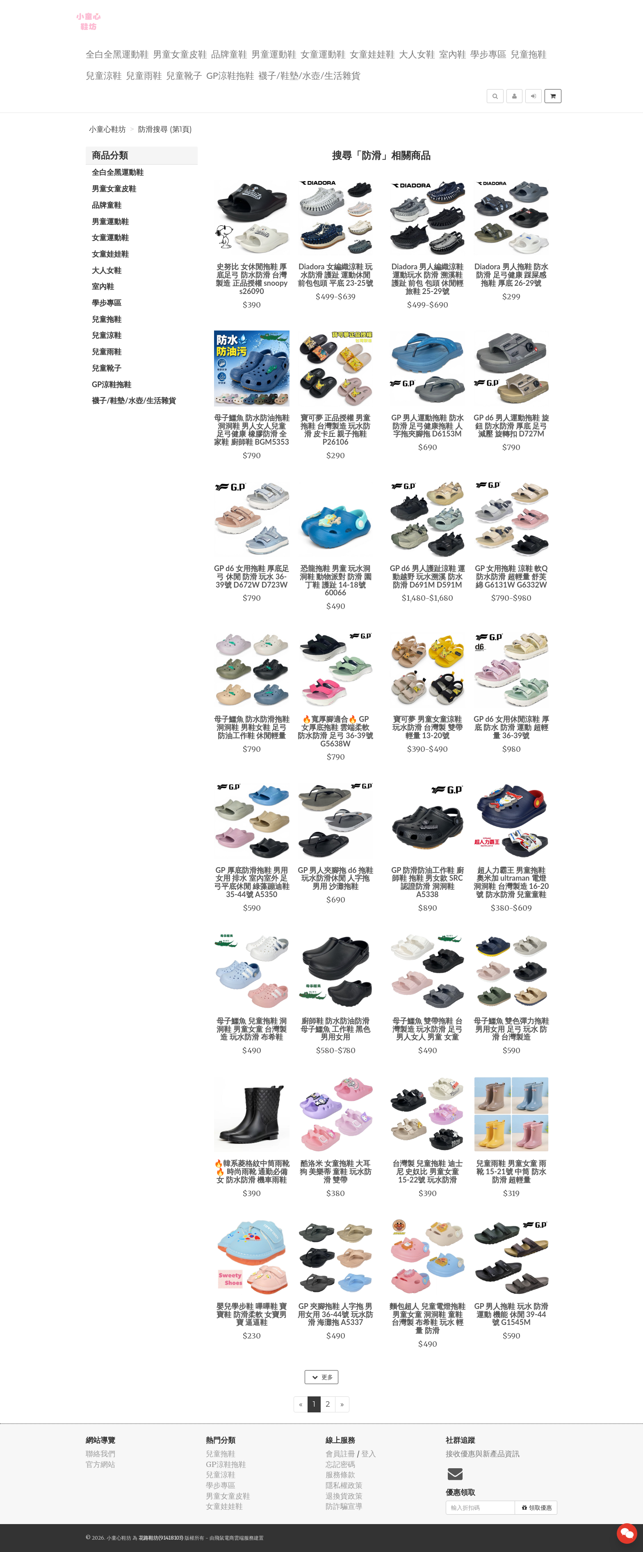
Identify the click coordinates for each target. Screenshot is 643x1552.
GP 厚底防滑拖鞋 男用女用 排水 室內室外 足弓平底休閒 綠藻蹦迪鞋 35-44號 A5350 (252, 882)
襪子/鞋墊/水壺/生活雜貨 (309, 75)
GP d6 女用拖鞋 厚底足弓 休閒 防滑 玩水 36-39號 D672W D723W (251, 576)
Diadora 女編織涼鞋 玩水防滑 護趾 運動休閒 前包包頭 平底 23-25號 (335, 274)
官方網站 (100, 1464)
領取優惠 (537, 1507)
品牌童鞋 (229, 53)
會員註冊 (340, 1453)
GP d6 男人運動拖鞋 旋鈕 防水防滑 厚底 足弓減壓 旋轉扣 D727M (511, 426)
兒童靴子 (184, 75)
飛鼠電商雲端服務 (234, 1538)
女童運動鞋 (323, 53)
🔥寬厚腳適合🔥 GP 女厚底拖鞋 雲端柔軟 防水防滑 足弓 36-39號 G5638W (335, 731)
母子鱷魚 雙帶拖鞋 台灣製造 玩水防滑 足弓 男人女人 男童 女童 (427, 1029)
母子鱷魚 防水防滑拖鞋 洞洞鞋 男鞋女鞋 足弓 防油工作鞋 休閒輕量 (252, 727)
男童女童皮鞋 (180, 53)
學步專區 (488, 53)
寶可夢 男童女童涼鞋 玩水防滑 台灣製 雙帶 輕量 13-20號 (427, 727)
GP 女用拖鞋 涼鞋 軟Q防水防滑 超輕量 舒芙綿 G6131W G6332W (511, 576)
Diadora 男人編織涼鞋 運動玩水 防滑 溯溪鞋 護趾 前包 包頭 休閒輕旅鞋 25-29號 (427, 278)
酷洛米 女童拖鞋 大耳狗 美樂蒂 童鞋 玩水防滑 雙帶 (336, 1171)
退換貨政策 (344, 1496)
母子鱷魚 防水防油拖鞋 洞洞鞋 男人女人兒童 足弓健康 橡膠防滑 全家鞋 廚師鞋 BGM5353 (252, 429)
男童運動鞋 (273, 53)
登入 (368, 1453)
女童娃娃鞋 (372, 53)
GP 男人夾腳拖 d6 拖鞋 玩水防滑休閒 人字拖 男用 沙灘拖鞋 (335, 878)
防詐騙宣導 (344, 1506)
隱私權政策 (344, 1485)
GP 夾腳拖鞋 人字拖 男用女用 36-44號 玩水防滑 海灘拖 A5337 (335, 1314)
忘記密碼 (340, 1464)
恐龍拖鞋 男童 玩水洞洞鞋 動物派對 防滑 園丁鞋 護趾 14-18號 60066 (336, 580)
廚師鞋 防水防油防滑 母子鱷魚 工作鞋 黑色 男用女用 (336, 1029)
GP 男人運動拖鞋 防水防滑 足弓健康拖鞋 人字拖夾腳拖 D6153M (427, 426)
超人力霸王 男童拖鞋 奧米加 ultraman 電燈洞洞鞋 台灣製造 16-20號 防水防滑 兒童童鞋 (511, 882)
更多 (322, 1377)
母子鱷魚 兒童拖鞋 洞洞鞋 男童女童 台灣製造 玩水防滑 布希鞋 (252, 1029)
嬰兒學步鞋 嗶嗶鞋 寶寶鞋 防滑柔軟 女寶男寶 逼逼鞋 (252, 1314)
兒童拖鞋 (529, 53)
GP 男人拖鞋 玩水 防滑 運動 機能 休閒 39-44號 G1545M (511, 1314)
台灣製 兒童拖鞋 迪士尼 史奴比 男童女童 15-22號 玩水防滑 (427, 1171)
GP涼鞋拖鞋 (230, 75)
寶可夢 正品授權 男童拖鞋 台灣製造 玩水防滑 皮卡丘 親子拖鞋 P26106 (336, 429)
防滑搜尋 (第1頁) (165, 129)
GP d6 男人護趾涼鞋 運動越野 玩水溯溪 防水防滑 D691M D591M (427, 576)
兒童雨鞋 (144, 75)
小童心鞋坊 (107, 129)
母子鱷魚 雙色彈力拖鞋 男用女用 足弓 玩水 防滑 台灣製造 (511, 1029)
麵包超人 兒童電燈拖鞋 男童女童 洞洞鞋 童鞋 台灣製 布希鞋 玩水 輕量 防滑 (427, 1318)
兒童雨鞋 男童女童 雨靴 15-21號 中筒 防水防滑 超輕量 (511, 1171)
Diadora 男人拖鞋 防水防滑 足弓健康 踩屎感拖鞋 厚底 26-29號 (511, 274)
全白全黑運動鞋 (117, 53)
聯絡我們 (100, 1453)
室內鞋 (452, 53)
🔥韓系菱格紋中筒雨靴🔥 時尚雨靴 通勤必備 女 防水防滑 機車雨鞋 (252, 1171)
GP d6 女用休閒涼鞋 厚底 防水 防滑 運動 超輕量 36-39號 (511, 727)
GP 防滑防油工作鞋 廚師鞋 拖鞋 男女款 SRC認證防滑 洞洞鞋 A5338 (427, 882)
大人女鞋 (417, 53)
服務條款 (340, 1474)
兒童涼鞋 (104, 75)
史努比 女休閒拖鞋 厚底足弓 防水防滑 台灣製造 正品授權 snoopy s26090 (251, 278)
